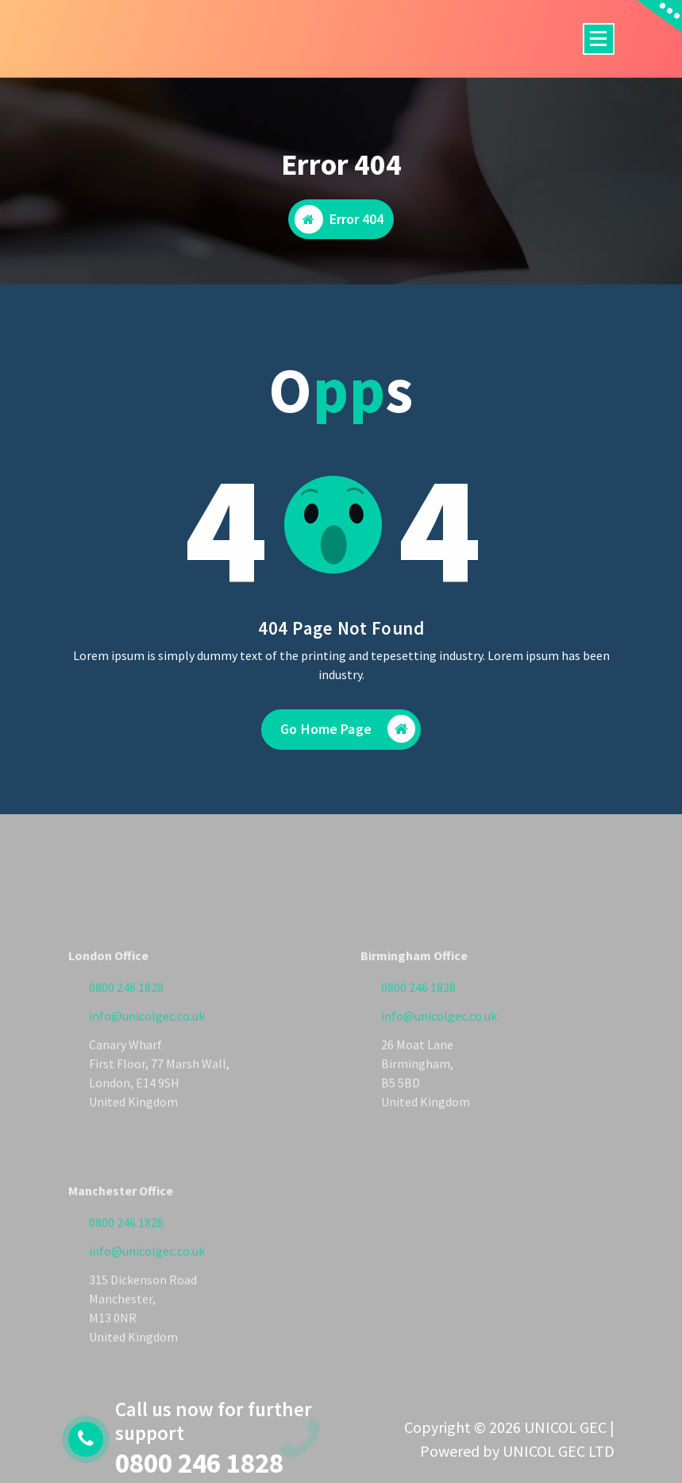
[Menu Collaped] (599, 39)
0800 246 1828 (126, 1037)
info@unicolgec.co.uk (147, 1065)
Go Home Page (347, 743)
